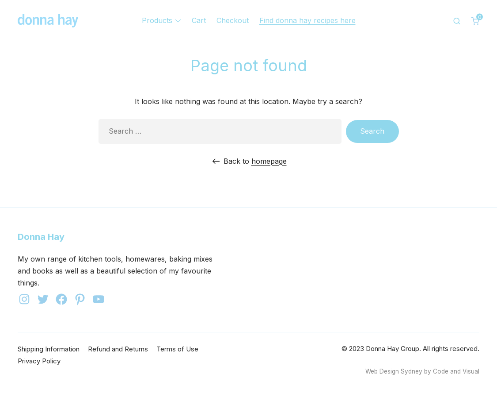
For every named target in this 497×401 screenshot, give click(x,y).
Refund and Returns (118, 349)
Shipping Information (49, 349)
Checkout (232, 20)
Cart (199, 20)
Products (157, 20)
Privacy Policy (39, 361)
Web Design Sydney (393, 371)
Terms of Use (177, 349)
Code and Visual (456, 371)
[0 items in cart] (475, 21)
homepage (269, 161)
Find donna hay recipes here (307, 20)
